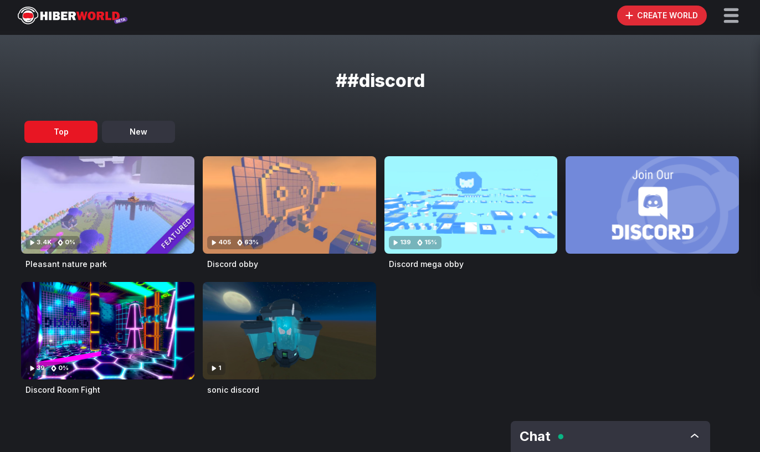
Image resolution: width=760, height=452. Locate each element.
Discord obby (232, 264)
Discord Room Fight (62, 389)
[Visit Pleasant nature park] (107, 205)
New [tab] (138, 131)
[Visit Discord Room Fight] (107, 330)
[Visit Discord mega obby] (471, 205)
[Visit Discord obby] (289, 205)
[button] (731, 15)
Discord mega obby (426, 264)
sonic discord (233, 389)
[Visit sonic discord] (289, 330)
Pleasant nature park (66, 264)
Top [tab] (61, 131)
